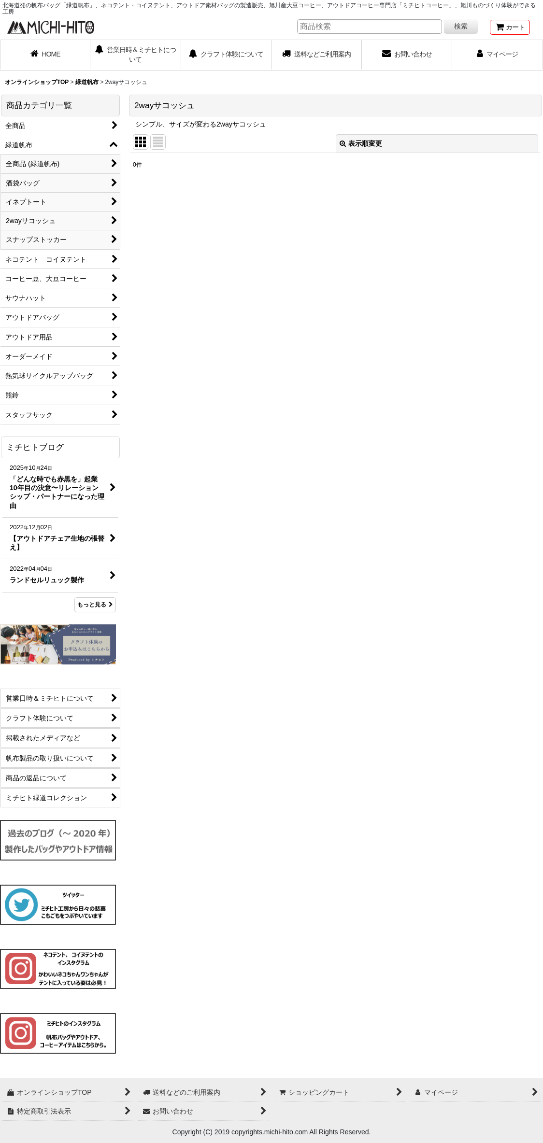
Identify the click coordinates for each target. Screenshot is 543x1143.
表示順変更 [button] (361, 143)
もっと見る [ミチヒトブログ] (95, 604)
